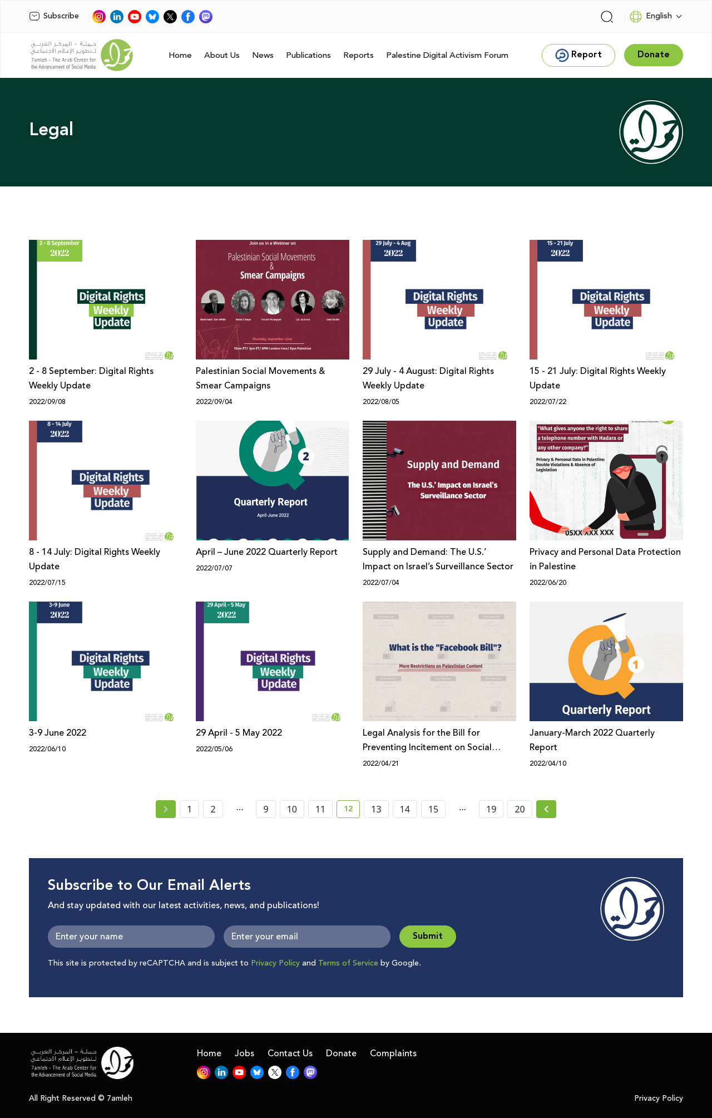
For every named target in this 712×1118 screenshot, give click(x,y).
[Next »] (546, 809)
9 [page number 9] (265, 809)
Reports (358, 55)
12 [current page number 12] (352, 811)
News (263, 55)
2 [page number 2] (212, 809)
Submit (428, 936)
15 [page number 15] (433, 809)
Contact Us (290, 1053)
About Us (222, 55)
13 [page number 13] (376, 809)
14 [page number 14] (405, 809)
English (650, 16)
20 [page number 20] (520, 809)
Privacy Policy (275, 963)
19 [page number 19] (491, 809)
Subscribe (54, 16)
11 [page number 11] (320, 809)
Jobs (244, 1053)
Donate (341, 1053)
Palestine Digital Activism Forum (447, 55)
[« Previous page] (166, 809)
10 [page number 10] (292, 809)
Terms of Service (348, 963)
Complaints (393, 1053)
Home (180, 55)
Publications (308, 55)
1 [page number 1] (189, 809)
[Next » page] (546, 809)
